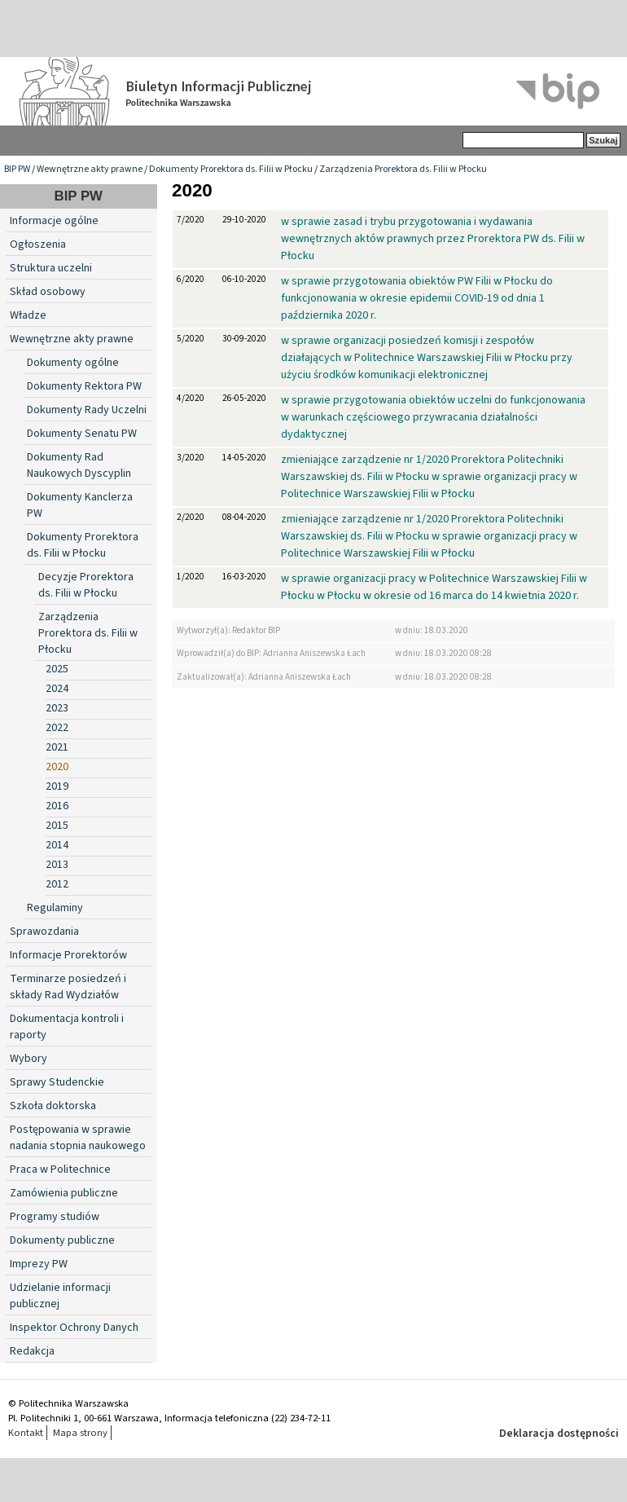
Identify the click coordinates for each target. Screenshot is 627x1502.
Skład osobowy (48, 292)
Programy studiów (54, 1217)
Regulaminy (55, 908)
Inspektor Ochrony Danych (74, 1327)
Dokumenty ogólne (73, 363)
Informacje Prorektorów (68, 955)
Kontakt (25, 1432)
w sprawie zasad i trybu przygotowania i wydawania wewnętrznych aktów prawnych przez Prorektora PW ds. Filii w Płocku (433, 239)
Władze (28, 315)
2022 (57, 728)
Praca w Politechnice (60, 1169)
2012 (57, 884)
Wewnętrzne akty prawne (89, 169)
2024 (57, 689)
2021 (57, 747)
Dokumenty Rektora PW (84, 386)
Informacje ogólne (54, 221)
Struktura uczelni (51, 268)
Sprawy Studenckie (57, 1082)
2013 (57, 865)
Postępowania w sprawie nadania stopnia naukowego (78, 1137)
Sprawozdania (44, 931)
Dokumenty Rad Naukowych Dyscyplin (79, 465)
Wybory (28, 1059)
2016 (57, 806)
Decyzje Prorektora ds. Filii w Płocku (86, 585)
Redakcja (32, 1351)
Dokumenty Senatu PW (82, 433)
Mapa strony (80, 1432)
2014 (57, 845)
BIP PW (17, 169)
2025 (57, 669)
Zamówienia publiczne (64, 1193)
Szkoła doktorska (53, 1106)
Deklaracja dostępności (559, 1433)
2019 (57, 786)
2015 (57, 825)
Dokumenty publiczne (62, 1240)
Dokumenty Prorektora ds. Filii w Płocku (231, 169)
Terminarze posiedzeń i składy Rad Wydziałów (68, 987)
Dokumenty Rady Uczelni (87, 410)
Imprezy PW (39, 1264)
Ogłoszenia (38, 244)
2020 (57, 767)
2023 (57, 708)
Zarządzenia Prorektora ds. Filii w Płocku (403, 169)
